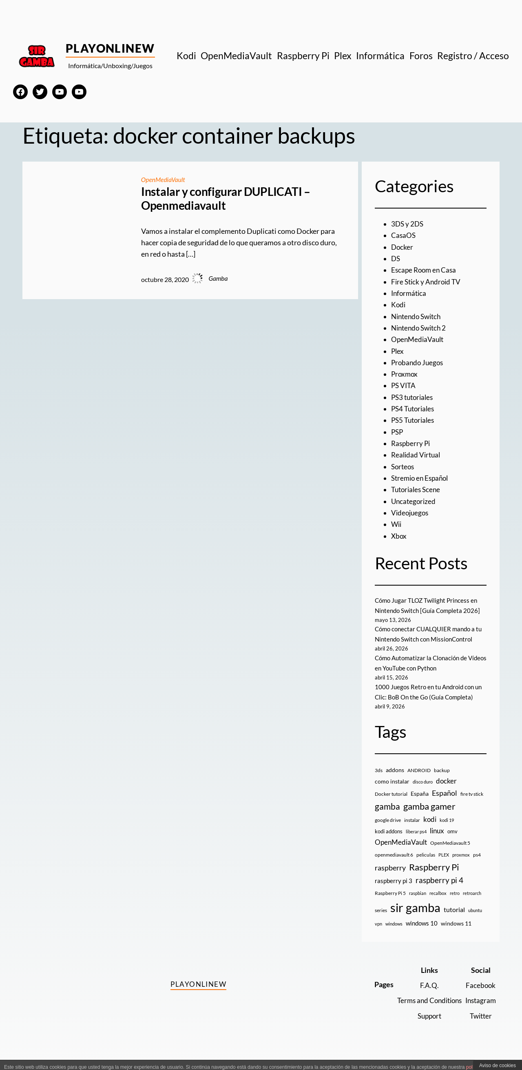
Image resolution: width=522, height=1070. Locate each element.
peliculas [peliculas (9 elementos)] (425, 865)
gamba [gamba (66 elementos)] (387, 816)
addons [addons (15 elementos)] (395, 780)
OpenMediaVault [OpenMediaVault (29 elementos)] (401, 852)
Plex (398, 351)
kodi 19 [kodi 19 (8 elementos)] (447, 830)
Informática (410, 293)
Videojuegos (411, 512)
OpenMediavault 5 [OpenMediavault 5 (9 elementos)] (450, 853)
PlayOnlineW (110, 48)
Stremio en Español (421, 478)
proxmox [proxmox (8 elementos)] (461, 865)
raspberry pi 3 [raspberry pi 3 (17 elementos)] (393, 891)
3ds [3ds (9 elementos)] (379, 780)
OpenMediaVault (163, 179)
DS (396, 258)
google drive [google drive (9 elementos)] (388, 830)
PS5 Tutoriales (414, 420)
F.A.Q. (425, 995)
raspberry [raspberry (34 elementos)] (390, 877)
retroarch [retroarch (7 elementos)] (472, 903)
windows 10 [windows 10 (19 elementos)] (422, 933)
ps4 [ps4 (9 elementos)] (477, 865)
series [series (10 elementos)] (381, 920)
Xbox (399, 536)
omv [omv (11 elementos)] (452, 841)
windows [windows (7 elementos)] (394, 934)
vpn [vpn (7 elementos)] (378, 934)
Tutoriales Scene (417, 489)
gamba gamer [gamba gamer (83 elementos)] (429, 816)
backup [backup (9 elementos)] (442, 780)
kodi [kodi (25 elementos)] (429, 830)
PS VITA (404, 385)
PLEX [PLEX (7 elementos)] (443, 865)
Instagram (479, 1010)
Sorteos (403, 466)
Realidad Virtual (417, 455)
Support (425, 1026)
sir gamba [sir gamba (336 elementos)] (415, 917)
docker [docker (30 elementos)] (446, 791)
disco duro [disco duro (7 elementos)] (423, 792)
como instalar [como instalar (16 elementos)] (392, 791)
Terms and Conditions (425, 1010)
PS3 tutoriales (413, 397)
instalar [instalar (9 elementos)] (412, 830)
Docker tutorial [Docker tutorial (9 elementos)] (391, 804)
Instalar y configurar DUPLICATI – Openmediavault (225, 198)
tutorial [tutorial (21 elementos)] (454, 919)
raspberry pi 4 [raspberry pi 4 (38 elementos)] (439, 890)
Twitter (480, 1026)
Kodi (398, 304)
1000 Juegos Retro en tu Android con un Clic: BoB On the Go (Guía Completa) (427, 697)
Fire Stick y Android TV (427, 281)
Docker (402, 247)
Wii (397, 524)
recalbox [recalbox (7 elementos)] (438, 903)
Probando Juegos (418, 362)
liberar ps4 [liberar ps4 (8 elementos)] (416, 841)
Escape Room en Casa (425, 270)
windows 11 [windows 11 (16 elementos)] (456, 933)
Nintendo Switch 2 (420, 328)
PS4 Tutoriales (414, 408)
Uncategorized (414, 501)
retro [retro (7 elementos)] (455, 903)
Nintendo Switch (418, 316)
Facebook (479, 995)
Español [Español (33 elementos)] (444, 803)
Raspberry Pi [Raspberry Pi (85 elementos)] (434, 877)
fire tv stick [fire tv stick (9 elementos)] (471, 804)
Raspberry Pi (411, 443)
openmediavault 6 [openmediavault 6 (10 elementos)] (394, 865)
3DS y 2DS (408, 224)
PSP (397, 432)
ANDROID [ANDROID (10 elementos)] (419, 780)
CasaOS (403, 235)
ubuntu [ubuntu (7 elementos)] (475, 920)
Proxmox (405, 374)
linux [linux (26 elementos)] (437, 841)
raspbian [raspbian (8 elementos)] (417, 903)
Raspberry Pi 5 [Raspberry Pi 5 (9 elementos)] (390, 903)
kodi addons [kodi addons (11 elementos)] (389, 841)
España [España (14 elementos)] (420, 803)
